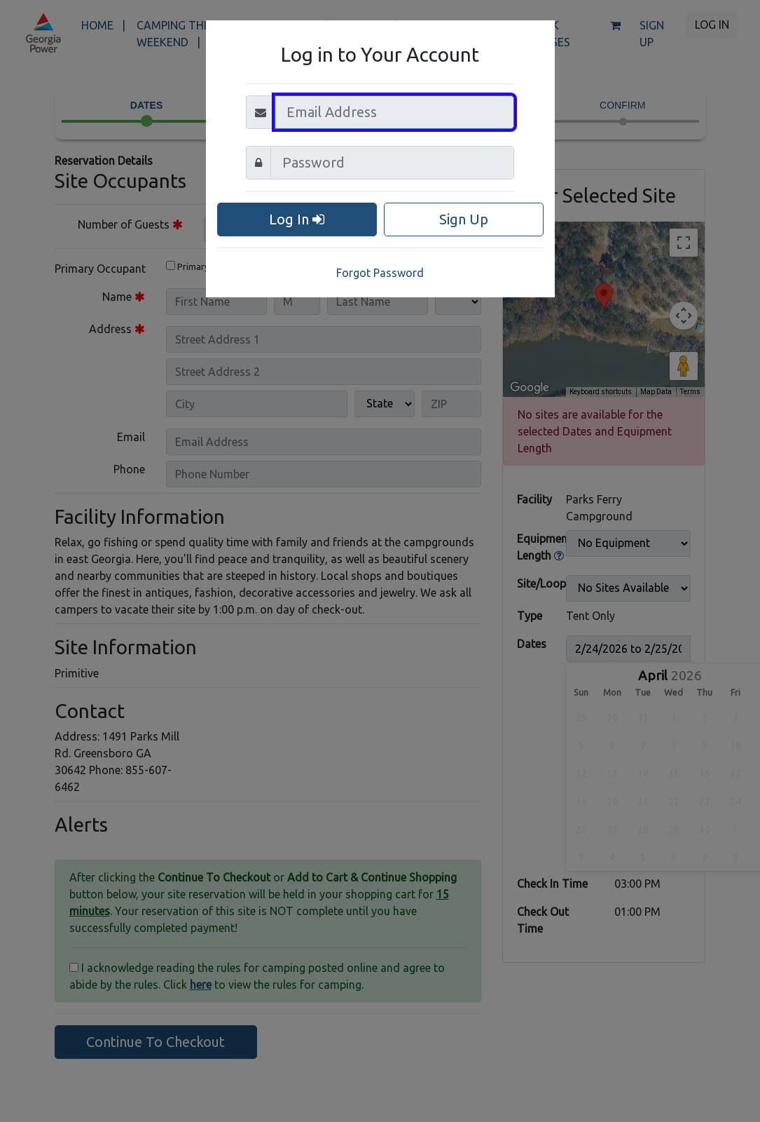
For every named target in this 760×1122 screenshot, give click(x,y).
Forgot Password (380, 272)
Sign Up (463, 219)
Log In (296, 219)
